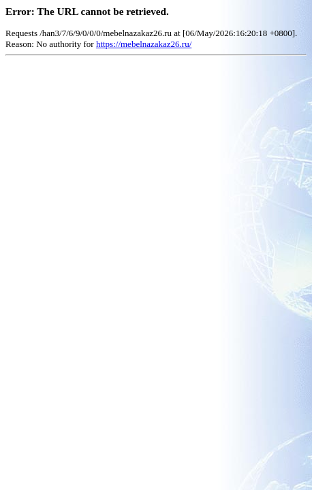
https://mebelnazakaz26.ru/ (143, 44)
